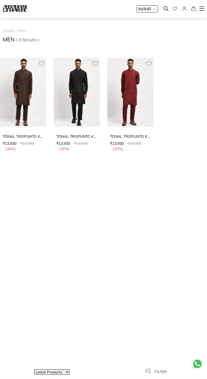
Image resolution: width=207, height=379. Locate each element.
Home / (10, 30)
